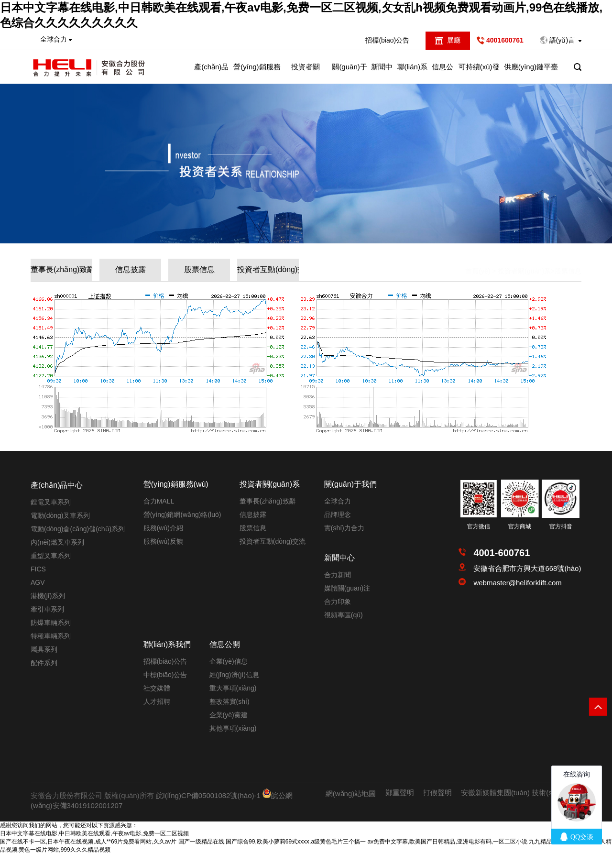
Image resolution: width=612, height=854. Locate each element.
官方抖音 (560, 526)
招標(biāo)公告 (387, 40)
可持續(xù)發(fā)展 (479, 73)
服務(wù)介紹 (163, 528)
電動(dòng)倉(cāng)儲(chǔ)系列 (78, 529)
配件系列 (44, 663)
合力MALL (159, 501)
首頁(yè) (477, 262)
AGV (38, 582)
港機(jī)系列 (48, 596)
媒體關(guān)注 (347, 588)
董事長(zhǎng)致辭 (61, 269)
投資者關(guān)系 (305, 73)
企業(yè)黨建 (228, 715)
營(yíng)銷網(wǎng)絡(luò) (182, 514)
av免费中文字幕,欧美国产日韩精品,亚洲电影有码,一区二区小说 (447, 841)
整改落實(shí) (229, 701)
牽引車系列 (47, 609)
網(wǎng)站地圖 (351, 793)
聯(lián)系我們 (412, 73)
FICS (38, 569)
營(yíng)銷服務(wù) (256, 73)
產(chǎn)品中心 (211, 73)
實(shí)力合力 (344, 528)
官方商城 (519, 526)
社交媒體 (156, 688)
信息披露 (130, 269)
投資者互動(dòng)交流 (268, 269)
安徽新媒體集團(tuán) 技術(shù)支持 (519, 792)
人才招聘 (156, 701)
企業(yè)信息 (228, 661)
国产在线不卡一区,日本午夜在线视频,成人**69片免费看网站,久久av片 (88, 841)
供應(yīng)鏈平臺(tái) (531, 73)
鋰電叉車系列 (51, 502)
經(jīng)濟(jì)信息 (234, 675)
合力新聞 (337, 575)
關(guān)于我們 (349, 73)
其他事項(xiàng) (233, 728)
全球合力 (337, 501)
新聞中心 (382, 73)
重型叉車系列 (51, 555)
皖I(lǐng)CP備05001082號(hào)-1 (208, 795)
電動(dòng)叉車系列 (60, 515)
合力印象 (337, 601)
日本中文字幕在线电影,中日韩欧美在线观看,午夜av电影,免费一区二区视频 (94, 833)
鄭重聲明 (399, 792)
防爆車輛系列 (51, 622)
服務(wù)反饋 (163, 541)
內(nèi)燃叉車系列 (57, 542)
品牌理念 (337, 514)
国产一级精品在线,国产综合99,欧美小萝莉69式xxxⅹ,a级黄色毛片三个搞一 (272, 841)
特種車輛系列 (51, 636)
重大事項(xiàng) (233, 688)
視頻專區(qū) (343, 615)
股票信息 (199, 269)
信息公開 (442, 73)
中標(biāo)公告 (165, 675)
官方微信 (478, 526)
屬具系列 (44, 649)
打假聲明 (437, 792)
